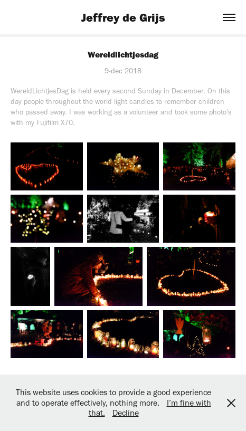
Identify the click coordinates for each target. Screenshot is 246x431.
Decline (125, 413)
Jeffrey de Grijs (123, 17)
